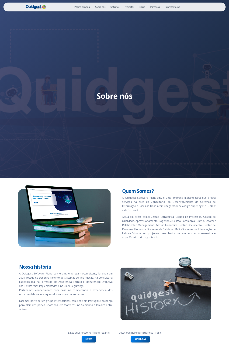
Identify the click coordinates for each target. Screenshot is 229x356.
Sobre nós (100, 6)
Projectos (129, 6)
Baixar (88, 339)
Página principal (82, 6)
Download (140, 339)
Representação (172, 6)
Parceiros (155, 6)
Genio (142, 6)
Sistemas (115, 6)
